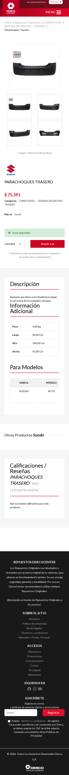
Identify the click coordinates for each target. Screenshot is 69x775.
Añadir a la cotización (47, 245)
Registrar (53, 712)
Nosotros (34, 618)
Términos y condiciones (34, 632)
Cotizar (34, 665)
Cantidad (9, 243)
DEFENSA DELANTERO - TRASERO (25, 26)
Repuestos (34, 651)
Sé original (34, 670)
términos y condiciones (33, 720)
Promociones (34, 656)
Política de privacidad (34, 623)
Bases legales (34, 628)
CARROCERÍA (52, 22)
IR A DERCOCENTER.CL (36, 2)
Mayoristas (34, 674)
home (7, 22)
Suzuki (18, 214)
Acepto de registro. (36, 720)
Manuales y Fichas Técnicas (34, 637)
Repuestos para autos (28, 22)
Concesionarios (34, 660)
